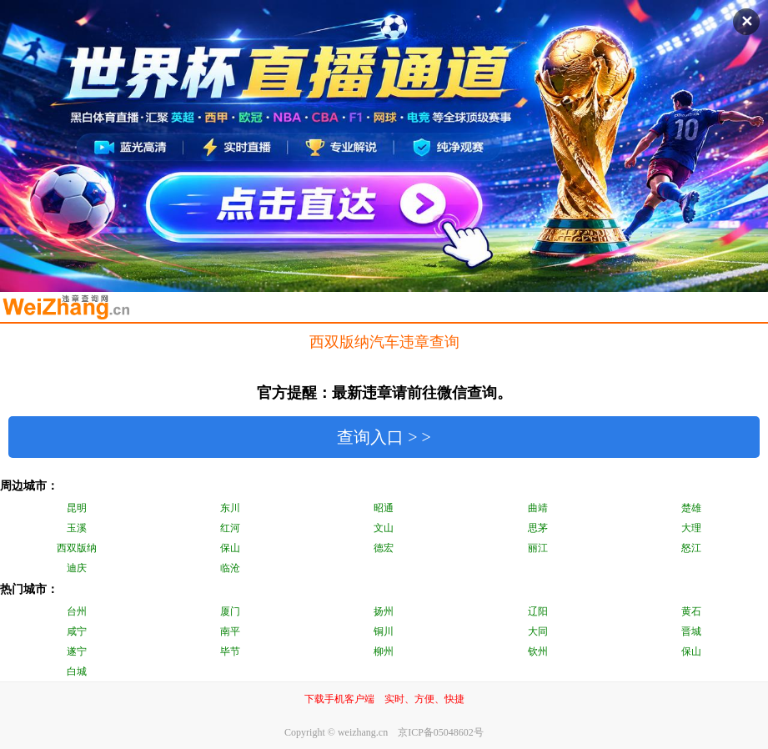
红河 (230, 528)
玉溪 (77, 528)
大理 (691, 528)
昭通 (384, 508)
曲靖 (538, 508)
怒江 (691, 548)
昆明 (77, 508)
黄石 (691, 611)
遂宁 (77, 651)
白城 (77, 671)
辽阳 (538, 611)
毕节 (230, 651)
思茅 (538, 528)
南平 (230, 631)
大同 (538, 631)
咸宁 (77, 631)
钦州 (538, 651)
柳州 (384, 651)
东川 (230, 508)
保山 (230, 548)
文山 (384, 528)
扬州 (384, 611)
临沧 (230, 568)
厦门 (230, 611)
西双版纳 (77, 548)
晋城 (691, 631)
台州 (77, 611)
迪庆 (77, 568)
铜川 (384, 631)
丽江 (538, 548)
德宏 (384, 548)
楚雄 (691, 508)
